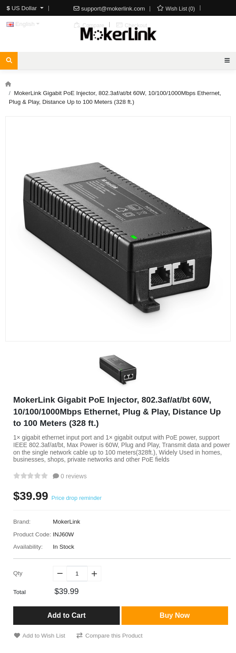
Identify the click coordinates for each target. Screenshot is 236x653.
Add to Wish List (39, 635)
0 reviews (70, 476)
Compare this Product (109, 635)
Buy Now (175, 615)
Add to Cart (66, 615)
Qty (17, 573)
